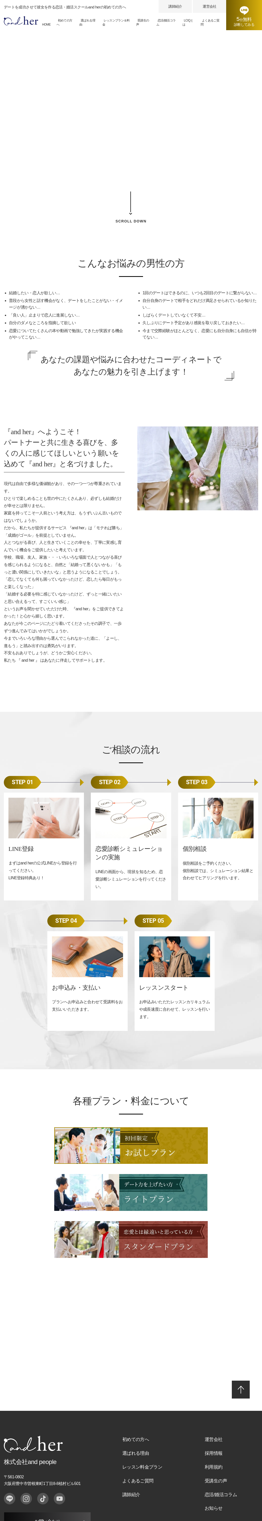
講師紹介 (175, 6)
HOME (46, 24)
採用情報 (213, 1380)
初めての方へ (64, 22)
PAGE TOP (241, 1317)
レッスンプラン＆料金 (116, 22)
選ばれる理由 (87, 22)
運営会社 (209, 6)
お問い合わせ (47, 1448)
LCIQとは (187, 22)
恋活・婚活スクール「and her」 (230, 1473)
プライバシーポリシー (23, 1473)
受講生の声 (142, 22)
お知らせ (213, 1435)
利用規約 (213, 1394)
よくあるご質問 (210, 22)
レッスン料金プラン (142, 1394)
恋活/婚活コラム (166, 22)
